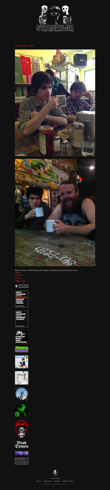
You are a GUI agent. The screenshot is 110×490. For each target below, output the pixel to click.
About (18, 272)
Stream (18, 278)
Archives (19, 275)
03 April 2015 (24, 46)
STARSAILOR (55, 478)
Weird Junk (20, 281)
